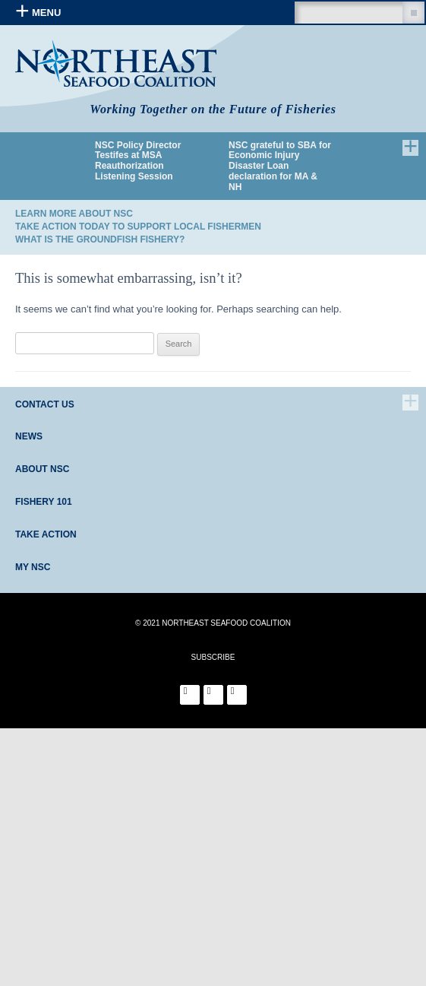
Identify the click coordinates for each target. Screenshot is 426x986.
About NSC (42, 469)
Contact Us (44, 404)
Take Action (46, 534)
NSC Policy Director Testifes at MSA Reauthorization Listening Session (138, 161)
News (29, 436)
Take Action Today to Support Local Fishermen (138, 226)
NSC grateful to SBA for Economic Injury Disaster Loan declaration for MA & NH (280, 166)
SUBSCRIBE (213, 657)
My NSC (32, 567)
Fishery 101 (43, 501)
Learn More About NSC (74, 213)
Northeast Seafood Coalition (115, 63)
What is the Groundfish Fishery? (100, 239)
